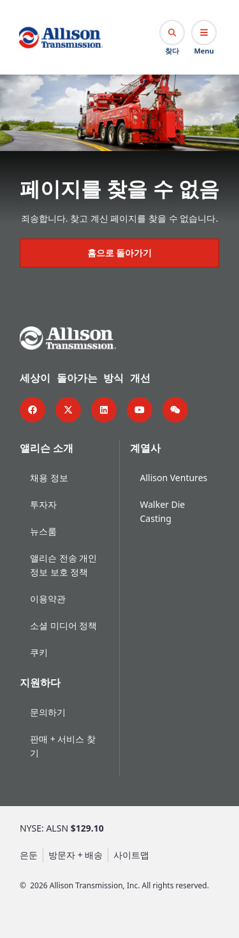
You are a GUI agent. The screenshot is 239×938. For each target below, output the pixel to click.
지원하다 (40, 681)
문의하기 (48, 711)
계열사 (145, 447)
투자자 (43, 503)
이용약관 (48, 597)
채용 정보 (49, 476)
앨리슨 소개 (46, 447)
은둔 (29, 854)
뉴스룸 (43, 530)
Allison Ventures (174, 476)
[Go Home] (61, 38)
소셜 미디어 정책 (63, 624)
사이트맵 (131, 854)
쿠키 (39, 651)
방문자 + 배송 (75, 854)
